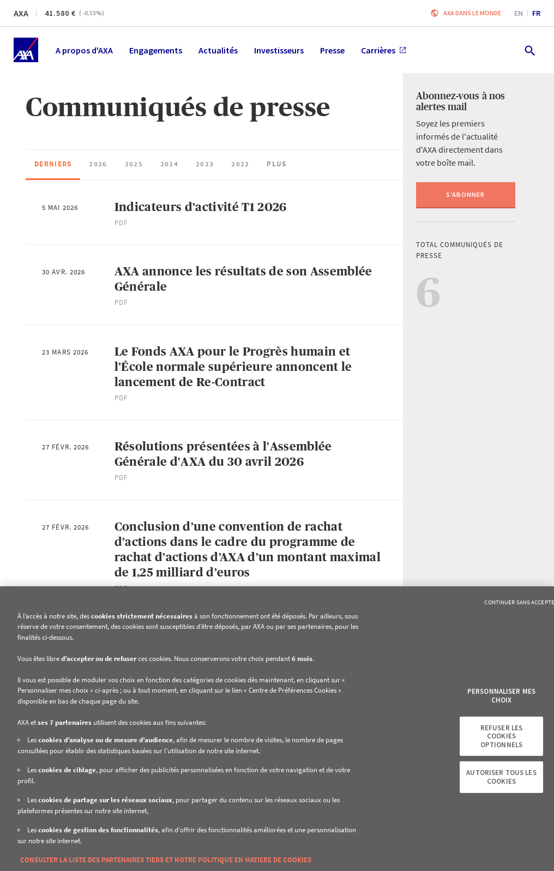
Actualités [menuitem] (218, 50)
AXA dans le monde (472, 13)
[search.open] (529, 50)
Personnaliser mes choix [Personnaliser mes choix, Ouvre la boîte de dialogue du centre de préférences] (501, 696)
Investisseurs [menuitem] (279, 50)
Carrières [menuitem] (383, 50)
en (518, 13)
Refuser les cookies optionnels (501, 736)
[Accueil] (26, 50)
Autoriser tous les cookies (501, 777)
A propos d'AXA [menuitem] (84, 50)
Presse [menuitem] (332, 50)
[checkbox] (53, 165)
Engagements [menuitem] (155, 50)
